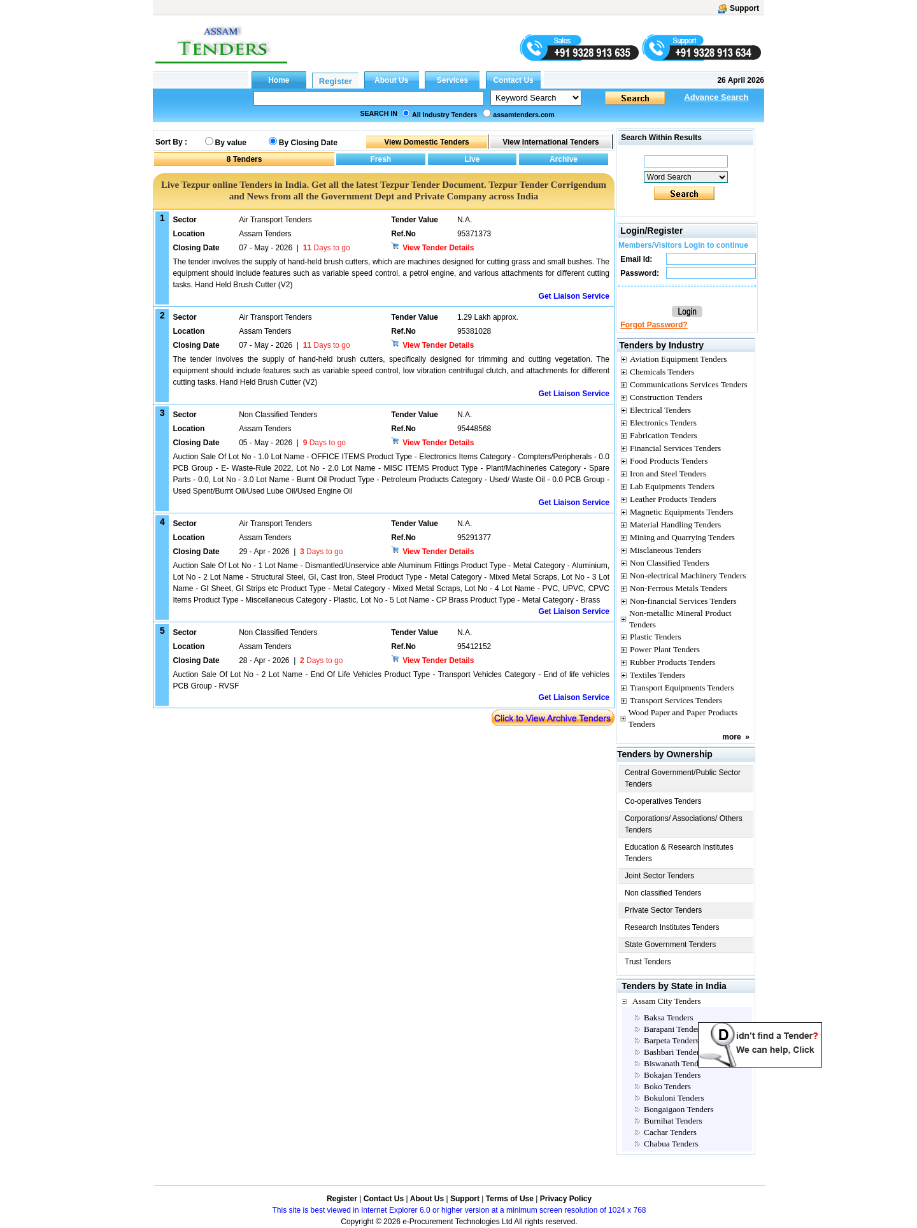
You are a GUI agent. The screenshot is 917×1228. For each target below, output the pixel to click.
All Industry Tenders (444, 114)
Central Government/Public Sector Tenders (683, 778)
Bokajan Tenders (672, 1075)
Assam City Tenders (666, 1001)
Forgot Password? (653, 324)
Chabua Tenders (671, 1143)
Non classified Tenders (663, 893)
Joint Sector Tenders (659, 875)
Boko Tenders (667, 1086)
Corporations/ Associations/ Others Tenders (684, 824)
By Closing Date (308, 142)
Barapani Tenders (673, 1029)
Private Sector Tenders (663, 910)
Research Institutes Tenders (672, 927)
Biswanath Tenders (676, 1063)
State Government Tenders (670, 944)
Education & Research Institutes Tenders (679, 853)
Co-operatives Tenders (663, 801)
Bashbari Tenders (673, 1052)
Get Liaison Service (574, 296)
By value (230, 142)
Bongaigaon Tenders (679, 1109)
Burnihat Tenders (673, 1120)
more (731, 736)
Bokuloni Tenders (674, 1098)
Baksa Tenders (668, 1017)
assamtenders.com (524, 114)
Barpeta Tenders (671, 1040)
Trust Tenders (648, 961)
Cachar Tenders (670, 1132)
